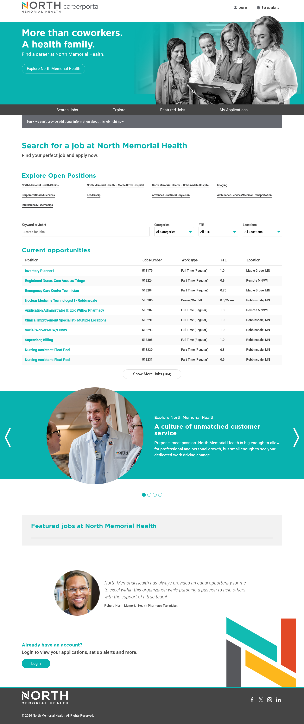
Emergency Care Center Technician (52, 290)
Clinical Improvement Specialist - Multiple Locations (65, 320)
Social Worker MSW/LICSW (46, 330)
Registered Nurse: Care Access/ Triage (55, 280)
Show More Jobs (152, 374)
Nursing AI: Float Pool (47, 349)
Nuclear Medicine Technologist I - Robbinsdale (61, 300)
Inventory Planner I (39, 270)
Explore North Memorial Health (53, 68)
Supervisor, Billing (39, 340)
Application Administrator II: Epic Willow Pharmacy (64, 310)
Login (36, 663)
